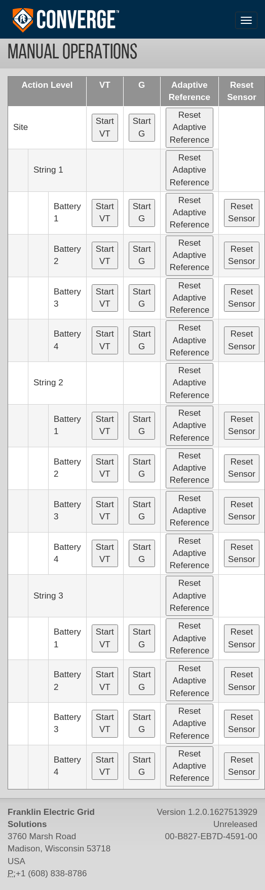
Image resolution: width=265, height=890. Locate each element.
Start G (142, 127)
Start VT (105, 127)
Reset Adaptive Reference (189, 127)
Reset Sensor (241, 212)
